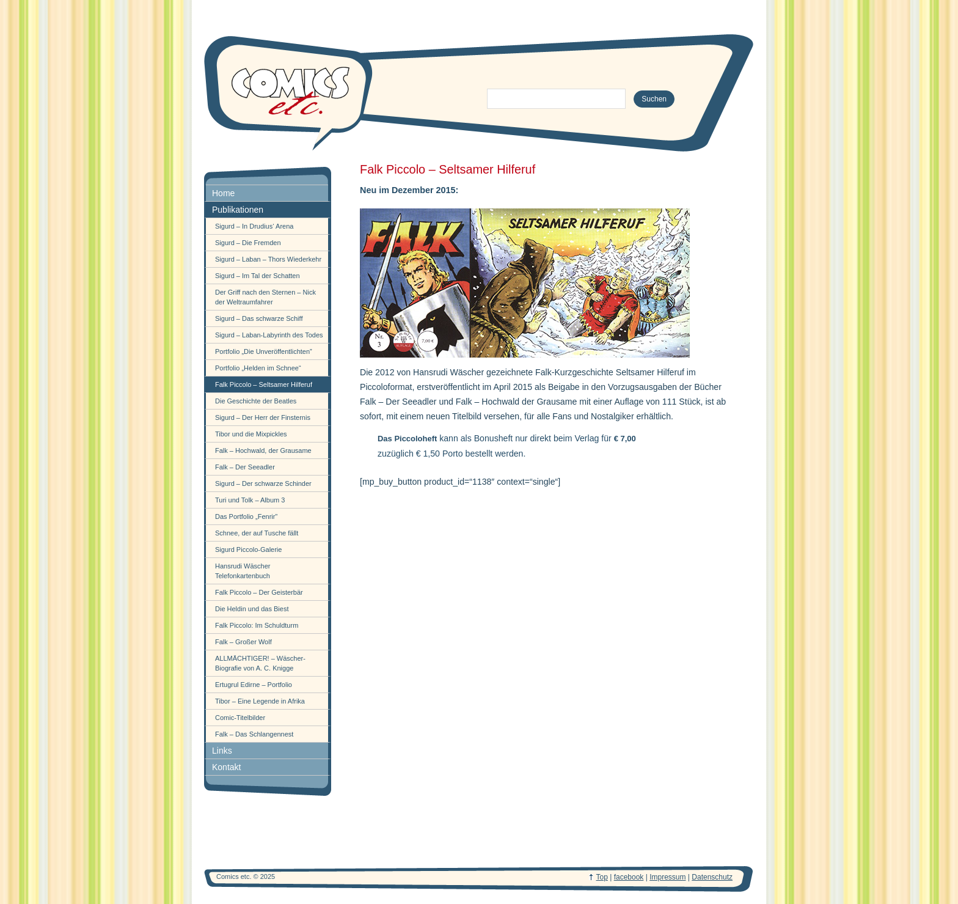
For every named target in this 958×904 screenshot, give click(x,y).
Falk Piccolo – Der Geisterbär (259, 592)
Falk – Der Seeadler (245, 467)
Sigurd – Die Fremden (248, 242)
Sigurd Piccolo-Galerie (248, 549)
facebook (629, 877)
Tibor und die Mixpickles (251, 434)
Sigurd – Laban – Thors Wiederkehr (268, 259)
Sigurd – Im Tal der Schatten (257, 275)
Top (602, 877)
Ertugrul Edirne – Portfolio (253, 684)
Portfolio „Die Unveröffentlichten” (263, 351)
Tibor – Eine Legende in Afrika (260, 701)
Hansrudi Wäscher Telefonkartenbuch (242, 570)
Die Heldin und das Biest (251, 608)
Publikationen (237, 210)
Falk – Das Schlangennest (254, 734)
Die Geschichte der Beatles (255, 401)
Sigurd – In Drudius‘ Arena (254, 226)
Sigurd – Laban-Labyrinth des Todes (269, 335)
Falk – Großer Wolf (243, 641)
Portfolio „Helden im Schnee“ (258, 368)
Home (223, 193)
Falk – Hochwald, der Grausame (263, 450)
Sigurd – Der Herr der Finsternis (262, 417)
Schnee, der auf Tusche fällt (256, 533)
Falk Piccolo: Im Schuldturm (256, 625)
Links (222, 750)
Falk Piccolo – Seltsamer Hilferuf (263, 384)
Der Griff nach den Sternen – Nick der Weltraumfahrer (265, 297)
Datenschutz (712, 877)
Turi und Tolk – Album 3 (250, 500)
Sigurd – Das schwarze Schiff (258, 318)
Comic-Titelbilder (240, 717)
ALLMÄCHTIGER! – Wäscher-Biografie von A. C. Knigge (260, 663)
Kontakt (226, 767)
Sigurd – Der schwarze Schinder (263, 483)
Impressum (667, 877)
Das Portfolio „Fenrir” (246, 516)
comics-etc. (289, 92)
